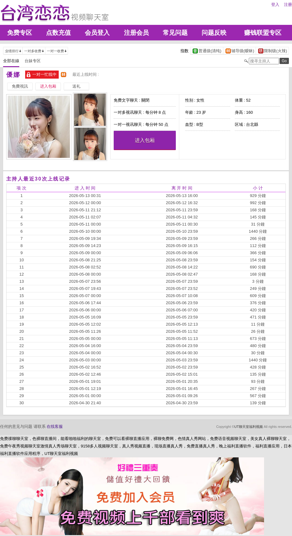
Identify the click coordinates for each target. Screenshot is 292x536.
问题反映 (214, 32)
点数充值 (58, 32)
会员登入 (97, 32)
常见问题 (175, 32)
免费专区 (19, 32)
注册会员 (136, 32)
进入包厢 (145, 140)
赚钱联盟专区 (262, 32)
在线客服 (55, 426)
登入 (275, 4)
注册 (288, 4)
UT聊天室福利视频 (248, 426)
